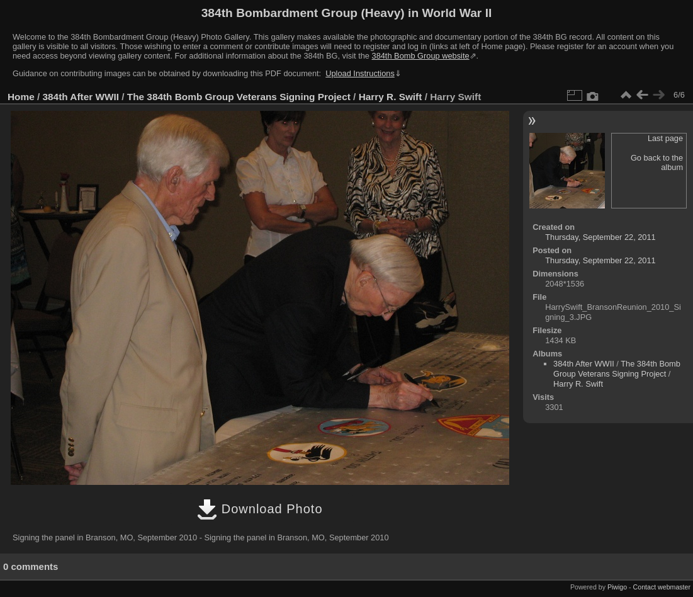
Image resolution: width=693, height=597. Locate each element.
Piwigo (617, 587)
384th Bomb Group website (421, 55)
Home (21, 96)
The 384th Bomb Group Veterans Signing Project (239, 96)
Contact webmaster (661, 587)
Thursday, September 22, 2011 (600, 237)
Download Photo (259, 509)
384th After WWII (81, 96)
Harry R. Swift (390, 96)
